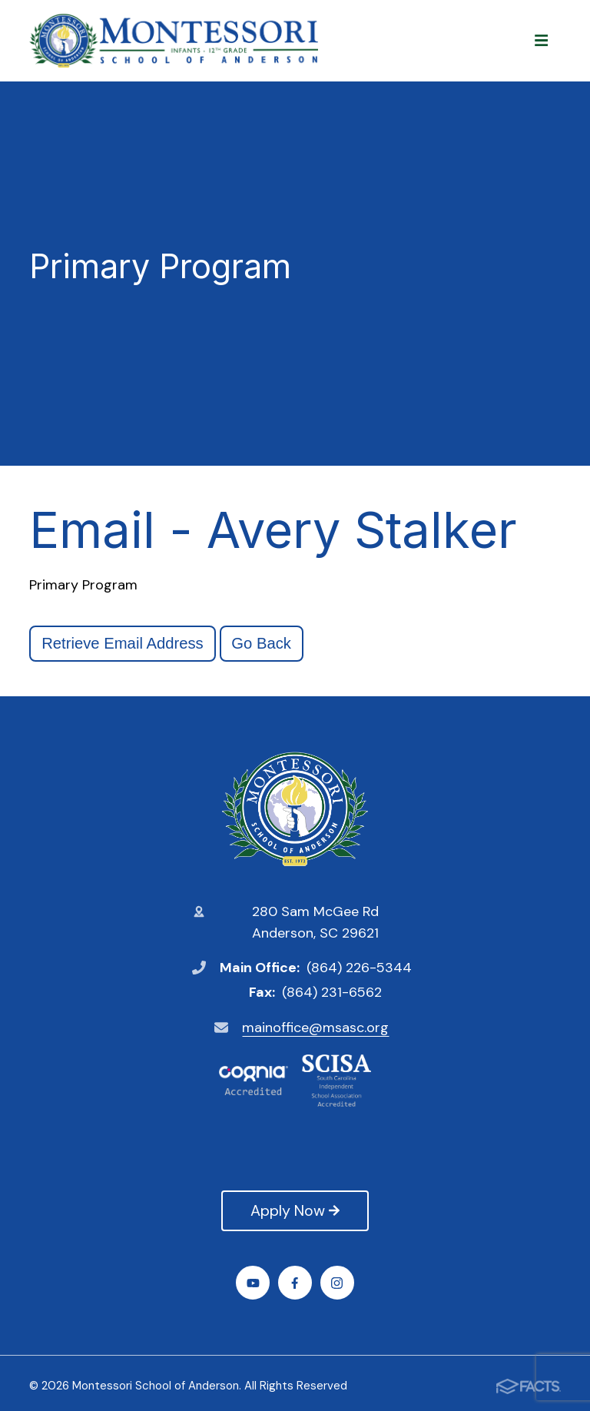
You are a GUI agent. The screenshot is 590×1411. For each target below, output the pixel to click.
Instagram (337, 1283)
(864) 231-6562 (332, 992)
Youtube (253, 1283)
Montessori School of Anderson (294, 809)
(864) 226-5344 (359, 967)
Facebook (294, 1283)
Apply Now (295, 1210)
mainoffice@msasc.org (315, 1027)
